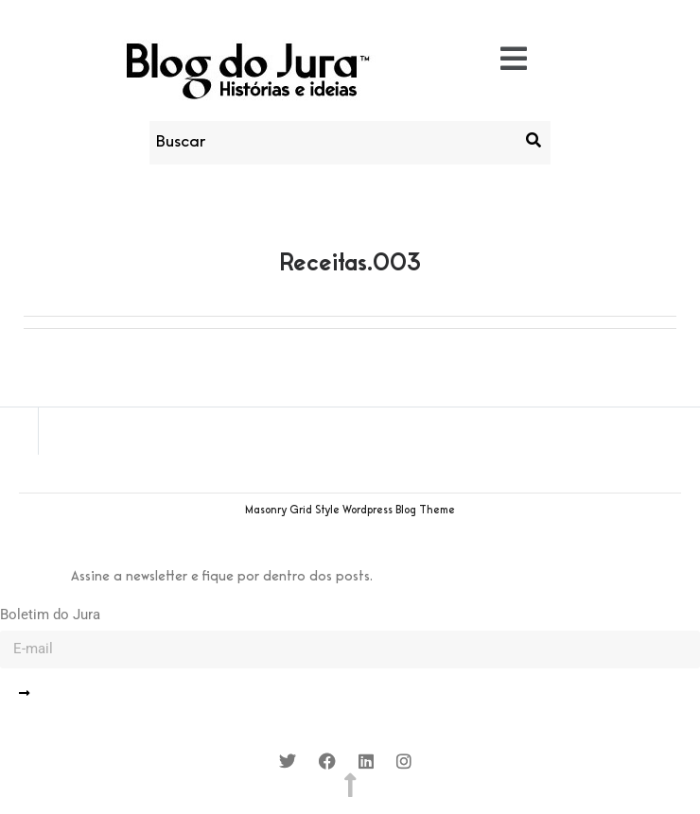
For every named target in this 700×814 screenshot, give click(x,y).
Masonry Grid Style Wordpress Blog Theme (350, 510)
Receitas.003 (350, 263)
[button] (513, 60)
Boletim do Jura (50, 614)
